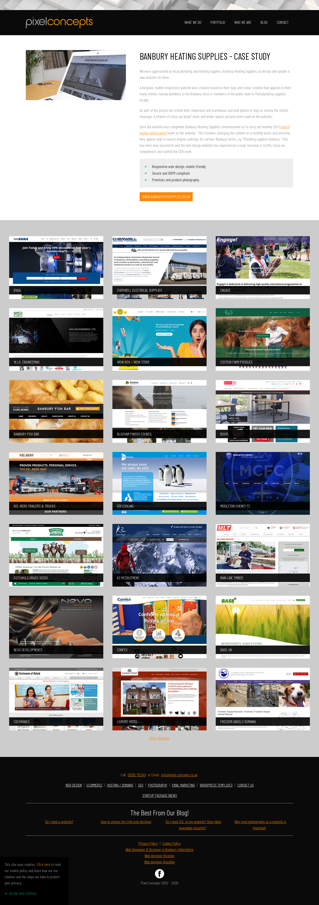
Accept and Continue (23, 893)
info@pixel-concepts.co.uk (179, 774)
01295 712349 (137, 774)
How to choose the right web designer (126, 821)
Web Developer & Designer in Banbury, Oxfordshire (159, 849)
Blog (264, 22)
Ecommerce (94, 785)
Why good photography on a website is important (260, 824)
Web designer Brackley (159, 861)
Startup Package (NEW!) (159, 795)
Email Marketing (183, 785)
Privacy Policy (148, 843)
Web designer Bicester (159, 855)
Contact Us (245, 785)
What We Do (192, 22)
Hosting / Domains (120, 785)
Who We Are (242, 22)
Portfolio (217, 22)
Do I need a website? (59, 821)
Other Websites (159, 737)
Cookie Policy (171, 843)
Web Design (73, 785)
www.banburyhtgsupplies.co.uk (166, 196)
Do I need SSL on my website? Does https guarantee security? (193, 824)
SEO (140, 785)
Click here (43, 864)
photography (157, 785)
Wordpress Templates (216, 785)
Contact (283, 22)
